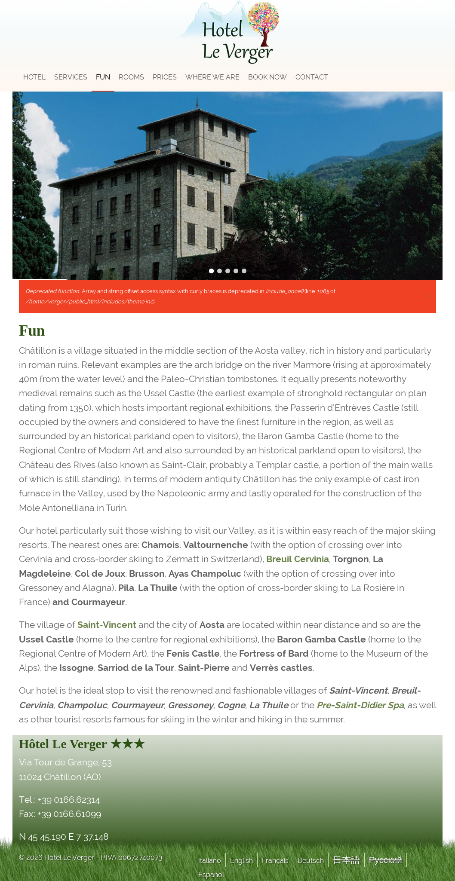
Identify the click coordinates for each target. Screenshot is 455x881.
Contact (311, 77)
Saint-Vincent (106, 624)
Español (211, 875)
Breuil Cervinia (297, 559)
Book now (267, 77)
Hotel (34, 77)
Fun (103, 77)
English (241, 861)
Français (275, 861)
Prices (165, 77)
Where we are (212, 77)
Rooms (131, 77)
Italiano (209, 861)
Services (70, 77)
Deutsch (311, 861)
